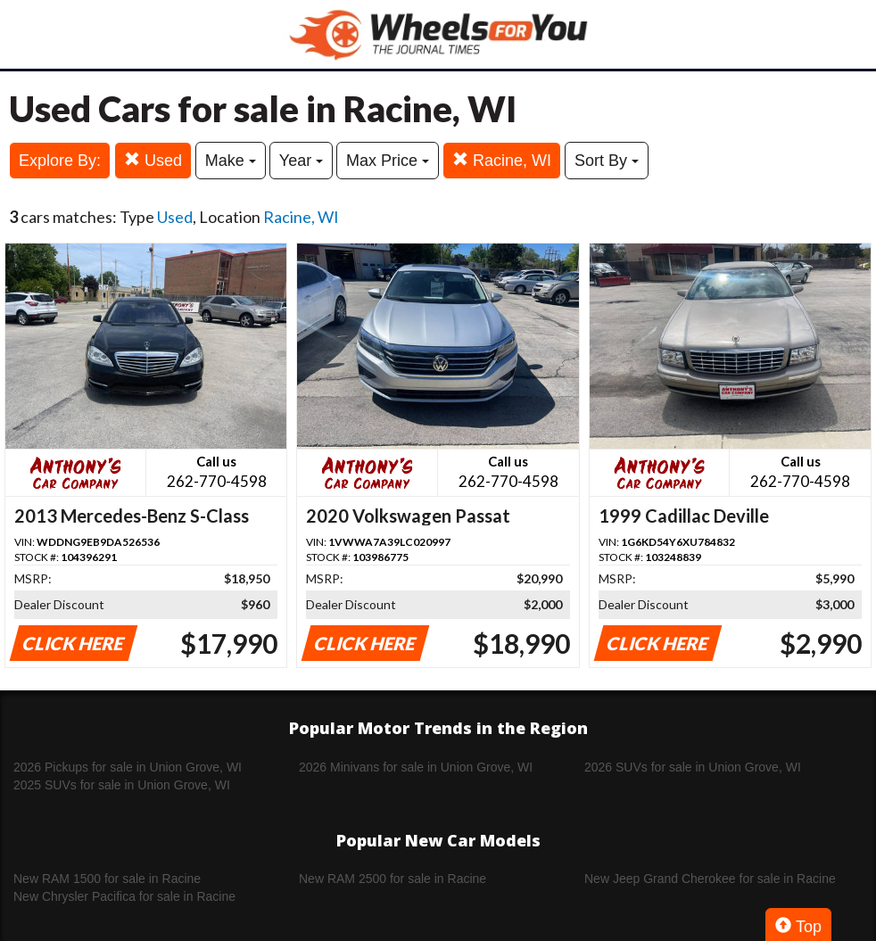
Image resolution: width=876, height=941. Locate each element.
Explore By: (60, 160)
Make (230, 160)
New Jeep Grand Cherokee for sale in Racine (710, 878)
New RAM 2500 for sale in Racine (392, 878)
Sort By (606, 160)
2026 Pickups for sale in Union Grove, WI (127, 767)
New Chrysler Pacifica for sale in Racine (124, 896)
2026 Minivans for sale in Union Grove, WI (416, 767)
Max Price (387, 160)
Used (153, 160)
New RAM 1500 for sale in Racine (107, 878)
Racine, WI (501, 160)
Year (301, 160)
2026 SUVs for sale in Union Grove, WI (692, 767)
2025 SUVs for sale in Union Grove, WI (121, 785)
